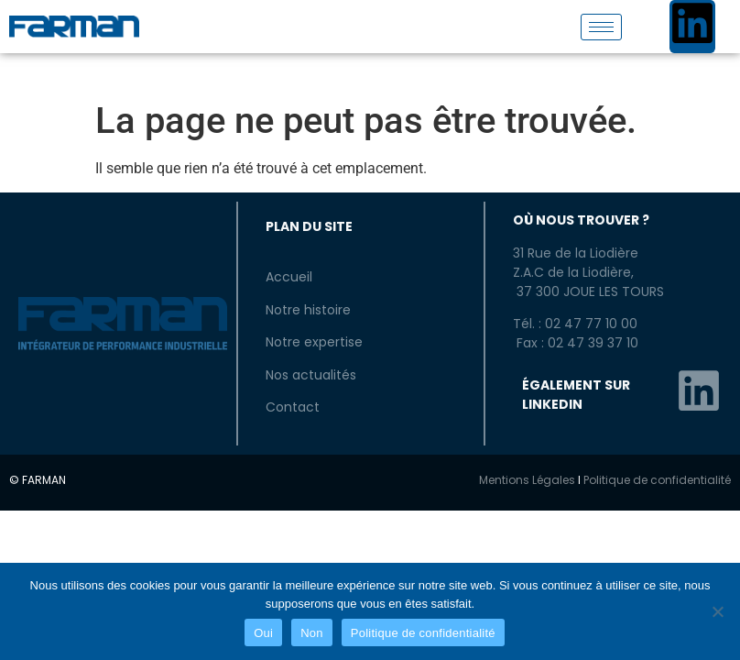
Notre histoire (308, 310)
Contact (293, 407)
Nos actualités (311, 375)
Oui (263, 633)
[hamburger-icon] (601, 27)
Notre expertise (314, 342)
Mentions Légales (527, 480)
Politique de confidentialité (657, 480)
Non (311, 633)
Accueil (289, 277)
